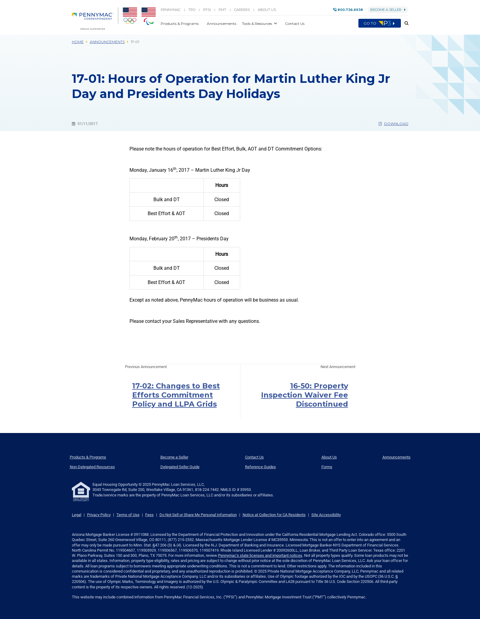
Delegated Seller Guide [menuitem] (180, 467)
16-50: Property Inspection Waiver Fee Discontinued (304, 394)
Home (78, 41)
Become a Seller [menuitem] (174, 457)
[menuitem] (95, 18)
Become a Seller (388, 10)
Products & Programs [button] (180, 23)
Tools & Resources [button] (257, 23)
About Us (267, 10)
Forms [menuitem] (326, 467)
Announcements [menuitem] (396, 457)
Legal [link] (76, 514)
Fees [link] (149, 514)
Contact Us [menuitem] (254, 457)
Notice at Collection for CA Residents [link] (274, 514)
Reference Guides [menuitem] (260, 467)
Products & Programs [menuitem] (88, 457)
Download (393, 123)
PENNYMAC (170, 10)
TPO (191, 10)
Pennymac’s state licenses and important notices (260, 555)
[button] (404, 23)
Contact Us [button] (294, 23)
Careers (242, 10)
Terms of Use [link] (127, 514)
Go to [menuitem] (380, 23)
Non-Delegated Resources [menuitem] (92, 467)
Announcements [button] (222, 23)
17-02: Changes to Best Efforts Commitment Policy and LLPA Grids (176, 394)
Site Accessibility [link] (326, 514)
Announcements (107, 41)
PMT (222, 10)
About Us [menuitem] (329, 457)
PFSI (207, 10)
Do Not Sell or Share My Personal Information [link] (198, 514)
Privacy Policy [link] (99, 514)
